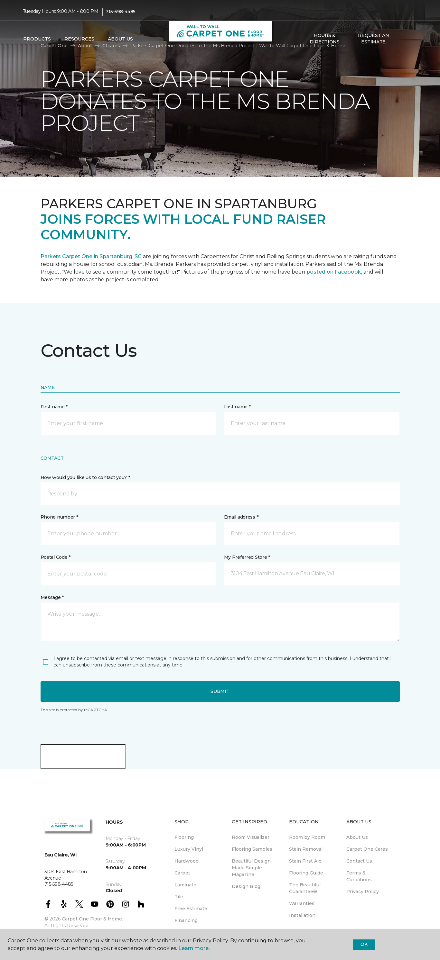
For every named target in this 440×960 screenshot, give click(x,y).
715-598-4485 (121, 11)
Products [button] (37, 39)
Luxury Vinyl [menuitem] (188, 849)
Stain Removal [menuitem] (306, 849)
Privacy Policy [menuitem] (362, 891)
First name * (54, 406)
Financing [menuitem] (186, 920)
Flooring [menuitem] (184, 837)
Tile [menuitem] (178, 897)
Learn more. (194, 948)
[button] (403, 39)
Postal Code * (55, 557)
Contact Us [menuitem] (359, 861)
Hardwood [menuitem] (186, 861)
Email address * (241, 517)
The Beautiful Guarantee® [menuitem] (305, 888)
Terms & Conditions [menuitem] (359, 876)
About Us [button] (120, 39)
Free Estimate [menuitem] (190, 908)
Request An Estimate (373, 38)
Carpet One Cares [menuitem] (367, 849)
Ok (363, 944)
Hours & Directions (325, 38)
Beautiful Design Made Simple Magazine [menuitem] (251, 867)
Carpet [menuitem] (182, 873)
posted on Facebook (333, 272)
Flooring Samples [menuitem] (252, 849)
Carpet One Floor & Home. (92, 919)
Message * (52, 597)
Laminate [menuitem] (185, 885)
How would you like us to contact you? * (85, 477)
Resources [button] (79, 39)
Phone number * (59, 517)
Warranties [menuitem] (301, 903)
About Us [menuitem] (357, 837)
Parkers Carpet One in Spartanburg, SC (91, 256)
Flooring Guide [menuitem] (306, 873)
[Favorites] (411, 39)
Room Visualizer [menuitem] (250, 837)
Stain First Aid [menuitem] (305, 861)
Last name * (237, 406)
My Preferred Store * (247, 557)
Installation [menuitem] (302, 915)
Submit (220, 691)
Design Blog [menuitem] (246, 886)
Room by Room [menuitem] (307, 837)
